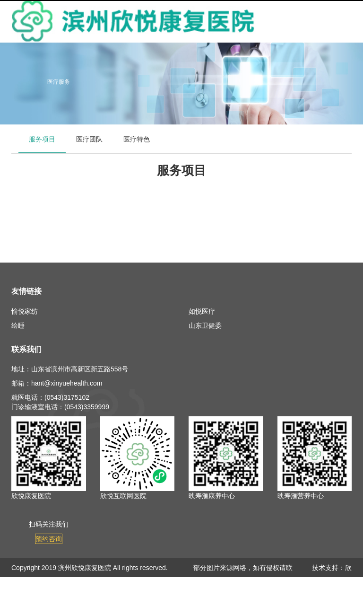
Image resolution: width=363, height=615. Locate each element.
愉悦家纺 (24, 311)
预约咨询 (48, 539)
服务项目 (42, 139)
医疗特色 (136, 139)
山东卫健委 (205, 325)
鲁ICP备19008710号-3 (44, 586)
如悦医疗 (202, 311)
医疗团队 (89, 139)
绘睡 (18, 325)
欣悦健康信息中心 (332, 586)
